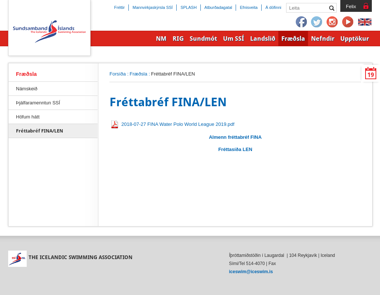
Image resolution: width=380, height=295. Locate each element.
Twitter (317, 22)
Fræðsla (138, 74)
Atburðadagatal (218, 7)
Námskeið (26, 88)
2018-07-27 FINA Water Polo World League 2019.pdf (178, 124)
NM (161, 38)
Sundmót (203, 38)
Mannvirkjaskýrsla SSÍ (152, 7)
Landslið (262, 38)
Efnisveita (249, 7)
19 (370, 74)
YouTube (348, 22)
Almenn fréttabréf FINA (235, 137)
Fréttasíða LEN (235, 149)
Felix (351, 6)
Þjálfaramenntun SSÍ (38, 102)
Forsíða (117, 74)
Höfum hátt (28, 117)
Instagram (332, 22)
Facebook (301, 22)
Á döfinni (273, 7)
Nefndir (322, 38)
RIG (178, 38)
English (365, 22)
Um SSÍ (233, 38)
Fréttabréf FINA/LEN (39, 131)
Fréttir (119, 7)
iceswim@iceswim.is (251, 271)
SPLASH (188, 7)
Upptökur (354, 38)
